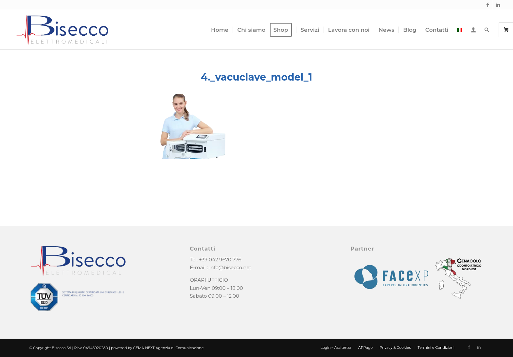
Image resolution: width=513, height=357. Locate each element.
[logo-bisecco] (62, 29)
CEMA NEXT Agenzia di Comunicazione (168, 348)
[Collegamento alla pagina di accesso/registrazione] (473, 29)
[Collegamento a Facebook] (488, 5)
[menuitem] (220, 29)
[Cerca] (486, 29)
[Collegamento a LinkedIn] (498, 5)
